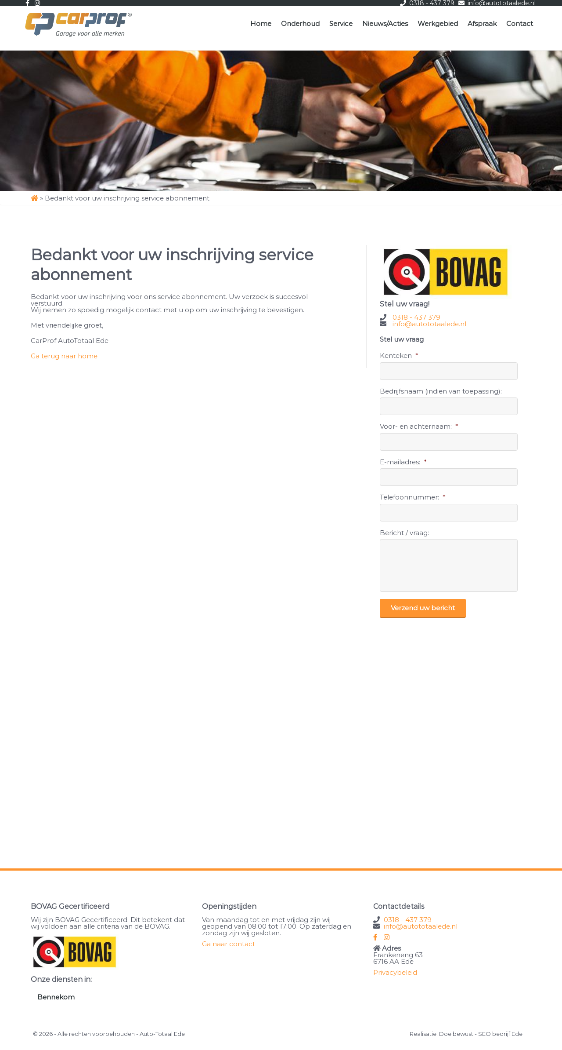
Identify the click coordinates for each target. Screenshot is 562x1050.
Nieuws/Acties (385, 23)
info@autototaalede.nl (429, 324)
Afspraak (482, 23)
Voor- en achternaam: (419, 426)
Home (260, 23)
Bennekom (56, 997)
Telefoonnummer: (413, 497)
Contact (519, 23)
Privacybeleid (395, 972)
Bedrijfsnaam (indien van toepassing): (441, 391)
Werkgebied (438, 23)
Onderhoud (300, 23)
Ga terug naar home (64, 356)
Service (341, 23)
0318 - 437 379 (416, 317)
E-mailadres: (403, 462)
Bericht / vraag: (404, 533)
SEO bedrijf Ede (500, 1033)
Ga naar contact (228, 944)
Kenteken (399, 355)
